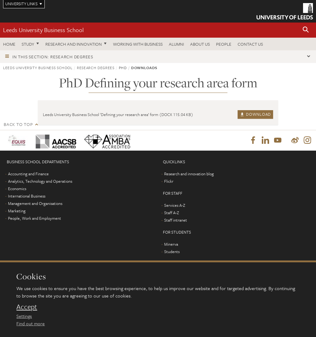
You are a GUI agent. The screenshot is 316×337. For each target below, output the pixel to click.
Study (28, 44)
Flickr (168, 181)
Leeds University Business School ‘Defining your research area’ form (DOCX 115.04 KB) (118, 114)
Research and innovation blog (189, 174)
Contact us (250, 44)
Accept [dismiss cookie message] (26, 306)
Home (9, 44)
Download (255, 114)
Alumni (176, 44)
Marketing (17, 211)
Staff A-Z (171, 213)
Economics (17, 188)
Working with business (138, 44)
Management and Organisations (35, 203)
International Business (26, 196)
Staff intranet (175, 220)
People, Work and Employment (34, 218)
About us (200, 44)
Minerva (171, 244)
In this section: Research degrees (52, 56)
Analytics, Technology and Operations (40, 181)
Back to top (18, 124)
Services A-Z (174, 205)
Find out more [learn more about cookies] (30, 323)
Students (172, 251)
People (223, 44)
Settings (24, 316)
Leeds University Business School (43, 30)
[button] (306, 30)
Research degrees (95, 67)
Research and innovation (73, 44)
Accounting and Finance (28, 174)
